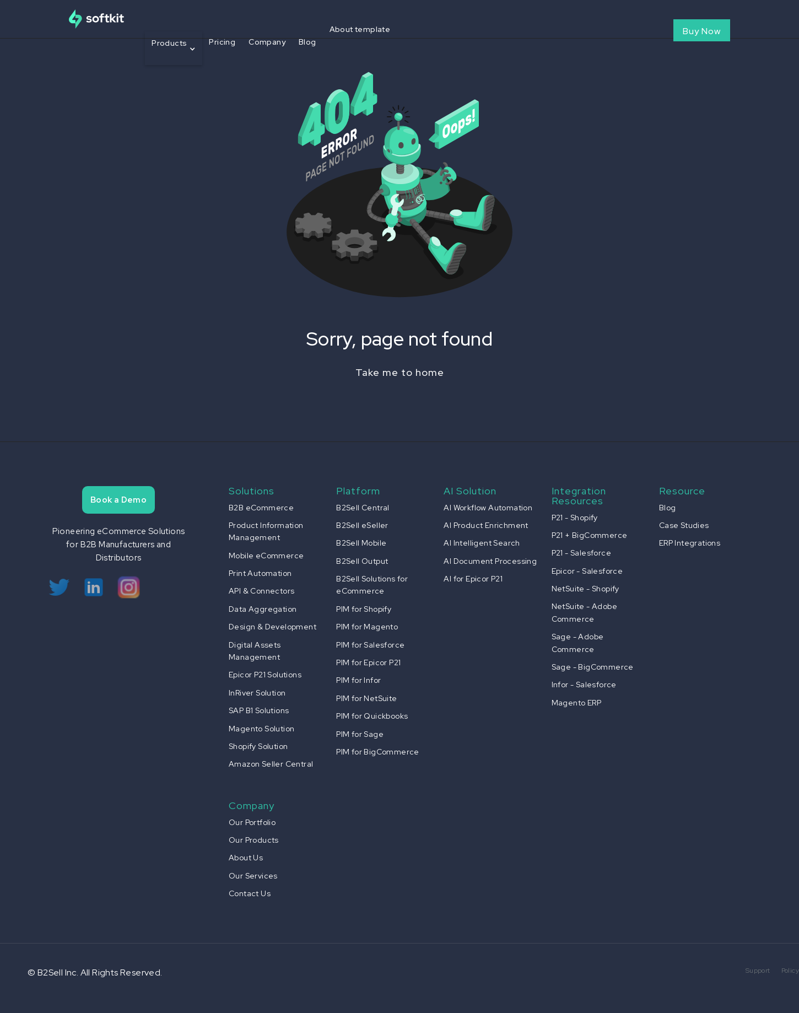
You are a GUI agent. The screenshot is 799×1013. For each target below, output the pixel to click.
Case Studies (684, 525)
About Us (246, 858)
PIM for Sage (360, 734)
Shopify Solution (258, 746)
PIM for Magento (367, 627)
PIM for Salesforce (370, 645)
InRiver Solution (257, 693)
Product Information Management (266, 531)
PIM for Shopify (363, 609)
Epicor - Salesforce (587, 571)
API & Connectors (261, 591)
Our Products (254, 840)
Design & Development (272, 627)
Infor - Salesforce (584, 684)
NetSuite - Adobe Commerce (584, 612)
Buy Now (702, 31)
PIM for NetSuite (366, 698)
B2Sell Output (362, 561)
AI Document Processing (490, 561)
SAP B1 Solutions (259, 710)
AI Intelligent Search (482, 543)
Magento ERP (576, 703)
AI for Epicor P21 (473, 579)
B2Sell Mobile (361, 543)
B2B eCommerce (261, 508)
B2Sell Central (363, 508)
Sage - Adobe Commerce (578, 643)
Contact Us (250, 893)
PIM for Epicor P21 (368, 662)
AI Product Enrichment (486, 525)
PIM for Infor (358, 680)
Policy (790, 970)
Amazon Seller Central (271, 764)
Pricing (222, 42)
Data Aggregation (262, 609)
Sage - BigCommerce (593, 667)
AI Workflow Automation (488, 508)
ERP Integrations (689, 543)
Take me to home (399, 372)
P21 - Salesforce (581, 553)
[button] (173, 48)
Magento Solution (261, 729)
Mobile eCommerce (266, 556)
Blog (307, 42)
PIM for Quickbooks (372, 716)
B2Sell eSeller (362, 525)
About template (360, 29)
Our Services (253, 876)
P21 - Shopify (575, 517)
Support (758, 970)
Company (267, 42)
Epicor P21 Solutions (265, 675)
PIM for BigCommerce (377, 752)
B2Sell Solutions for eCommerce (372, 585)
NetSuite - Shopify (585, 589)
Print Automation (260, 573)
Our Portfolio (252, 822)
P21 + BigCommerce (590, 535)
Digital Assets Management (255, 651)
